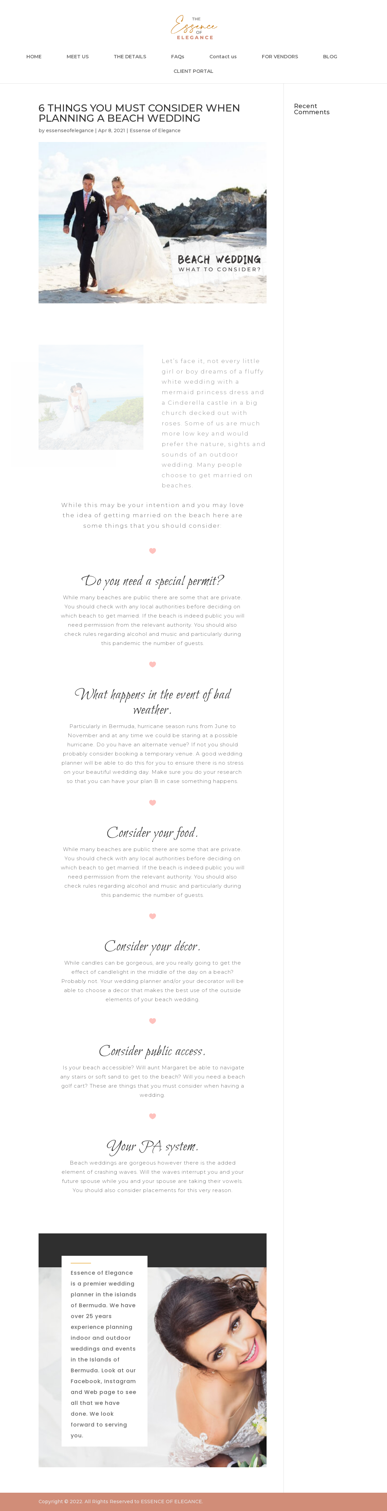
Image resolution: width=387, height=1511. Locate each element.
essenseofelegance (70, 130)
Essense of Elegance (155, 130)
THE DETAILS (130, 57)
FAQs (177, 57)
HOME (34, 57)
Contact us (223, 57)
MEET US (78, 57)
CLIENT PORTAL (193, 71)
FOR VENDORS (280, 57)
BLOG (330, 57)
